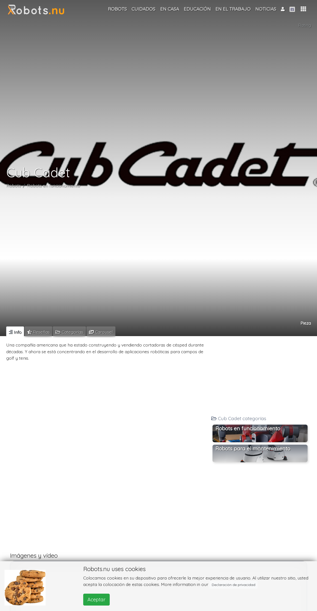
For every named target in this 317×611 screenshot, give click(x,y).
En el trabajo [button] (233, 9)
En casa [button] (169, 9)
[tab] (15, 331)
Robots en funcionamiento (53, 185)
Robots (13, 185)
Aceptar (96, 599)
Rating (304, 25)
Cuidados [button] (143, 9)
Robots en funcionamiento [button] (247, 428)
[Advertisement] (260, 374)
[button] (303, 9)
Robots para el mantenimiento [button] (252, 448)
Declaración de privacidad (233, 584)
